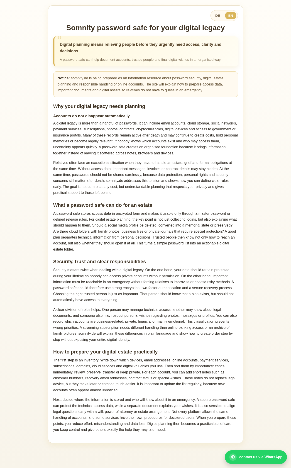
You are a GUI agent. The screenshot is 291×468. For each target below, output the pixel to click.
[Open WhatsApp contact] (256, 457)
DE (217, 15)
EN (230, 15)
